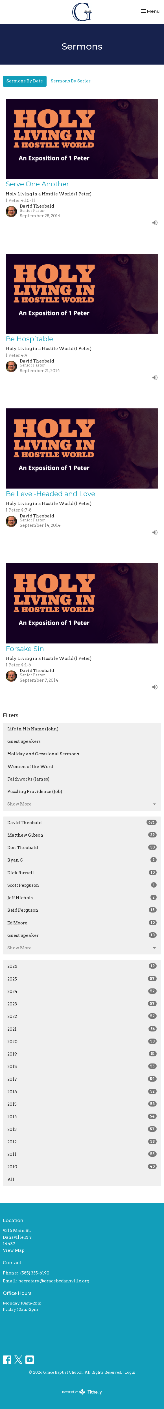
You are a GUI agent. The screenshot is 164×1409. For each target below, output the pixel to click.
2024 (82, 991)
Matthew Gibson (82, 835)
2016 (82, 1091)
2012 (82, 1141)
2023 (82, 1004)
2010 (82, 1166)
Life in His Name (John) (32, 729)
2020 (82, 1041)
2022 (82, 1016)
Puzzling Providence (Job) (34, 791)
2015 (82, 1104)
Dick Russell (82, 872)
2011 (82, 1154)
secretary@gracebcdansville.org (54, 1281)
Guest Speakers (24, 741)
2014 (82, 1116)
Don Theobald (82, 847)
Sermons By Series (71, 81)
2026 (82, 966)
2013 (82, 1129)
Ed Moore (82, 923)
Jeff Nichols (82, 897)
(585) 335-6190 (34, 1273)
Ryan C (82, 860)
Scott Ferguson (82, 885)
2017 (82, 1079)
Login (129, 1372)
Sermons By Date (24, 81)
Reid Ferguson (82, 910)
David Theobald (82, 822)
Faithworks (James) (28, 779)
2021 (82, 1029)
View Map (14, 1250)
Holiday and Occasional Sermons (43, 753)
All (10, 1179)
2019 (82, 1054)
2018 (82, 1066)
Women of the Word (30, 766)
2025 (82, 979)
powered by (82, 1391)
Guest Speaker (82, 935)
